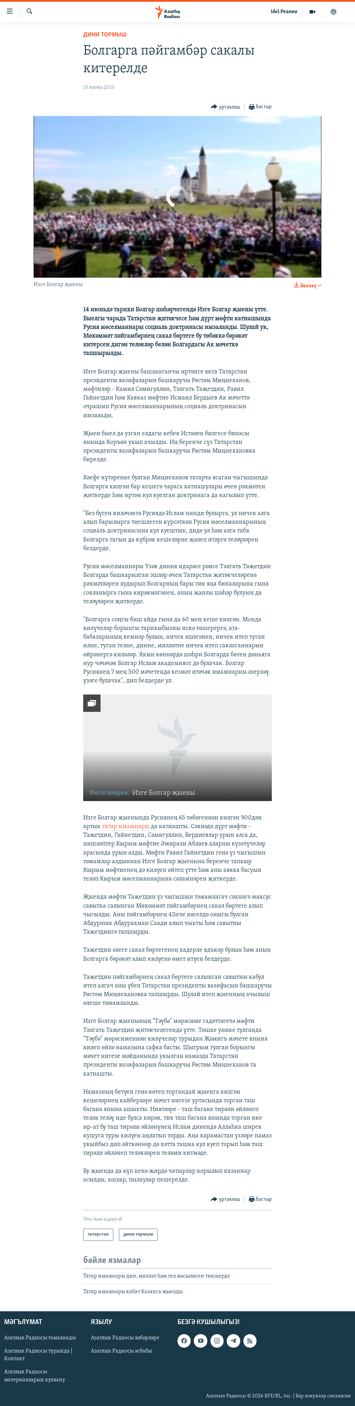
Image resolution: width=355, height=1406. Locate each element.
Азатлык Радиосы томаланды (40, 1338)
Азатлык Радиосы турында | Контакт (38, 1355)
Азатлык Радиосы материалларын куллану (34, 1376)
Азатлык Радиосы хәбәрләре (125, 1338)
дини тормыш (105, 35)
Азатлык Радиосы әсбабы (121, 1351)
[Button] (225, 107)
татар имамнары (125, 826)
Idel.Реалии (284, 12)
